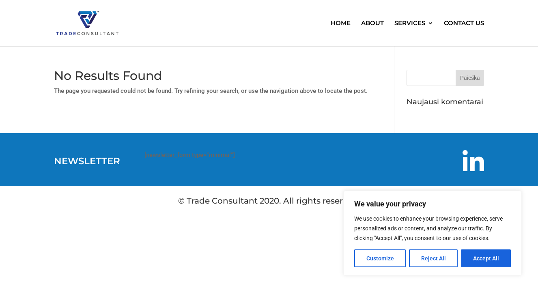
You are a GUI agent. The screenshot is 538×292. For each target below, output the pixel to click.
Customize (380, 258)
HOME (341, 23)
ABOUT (372, 23)
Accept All (486, 258)
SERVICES (409, 23)
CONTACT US (464, 23)
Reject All (433, 258)
